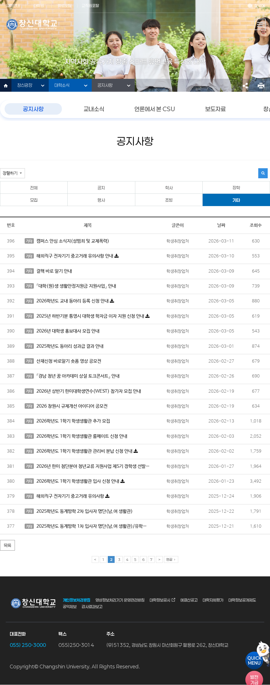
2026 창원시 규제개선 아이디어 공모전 (66, 406)
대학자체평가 (213, 600)
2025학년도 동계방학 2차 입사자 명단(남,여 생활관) (79, 511)
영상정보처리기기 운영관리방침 (119, 600)
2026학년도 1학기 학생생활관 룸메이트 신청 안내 (76, 436)
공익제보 (70, 606)
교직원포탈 (90, 5)
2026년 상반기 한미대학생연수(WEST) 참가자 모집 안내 (83, 391)
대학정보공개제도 (242, 600)
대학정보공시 (160, 600)
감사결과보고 (92, 606)
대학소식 (61, 85)
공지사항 (104, 85)
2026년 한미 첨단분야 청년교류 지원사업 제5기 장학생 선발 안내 (87, 466)
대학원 (39, 5)
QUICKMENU (254, 661)
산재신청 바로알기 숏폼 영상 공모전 (63, 361)
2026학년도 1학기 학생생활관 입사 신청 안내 (75, 481)
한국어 (259, 5)
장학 (236, 187)
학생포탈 (64, 5)
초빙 (169, 200)
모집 (34, 200)
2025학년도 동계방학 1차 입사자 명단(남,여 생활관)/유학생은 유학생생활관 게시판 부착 (87, 526)
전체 (34, 187)
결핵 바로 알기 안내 (48, 271)
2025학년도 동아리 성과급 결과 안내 (64, 346)
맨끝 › (171, 559)
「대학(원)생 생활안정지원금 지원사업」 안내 (70, 286)
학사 (169, 187)
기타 (236, 200)
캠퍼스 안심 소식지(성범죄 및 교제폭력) (67, 241)
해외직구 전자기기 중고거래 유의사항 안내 (72, 256)
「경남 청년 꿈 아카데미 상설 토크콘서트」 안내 (72, 376)
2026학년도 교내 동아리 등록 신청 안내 (69, 301)
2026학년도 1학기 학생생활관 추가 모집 (67, 421)
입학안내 (13, 5)
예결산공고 (188, 600)
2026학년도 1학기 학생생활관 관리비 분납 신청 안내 (81, 451)
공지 (101, 187)
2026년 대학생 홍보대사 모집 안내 (62, 331)
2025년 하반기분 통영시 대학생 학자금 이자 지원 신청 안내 (87, 316)
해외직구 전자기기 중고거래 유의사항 (67, 496)
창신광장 (24, 85)
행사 (101, 200)
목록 (7, 545)
